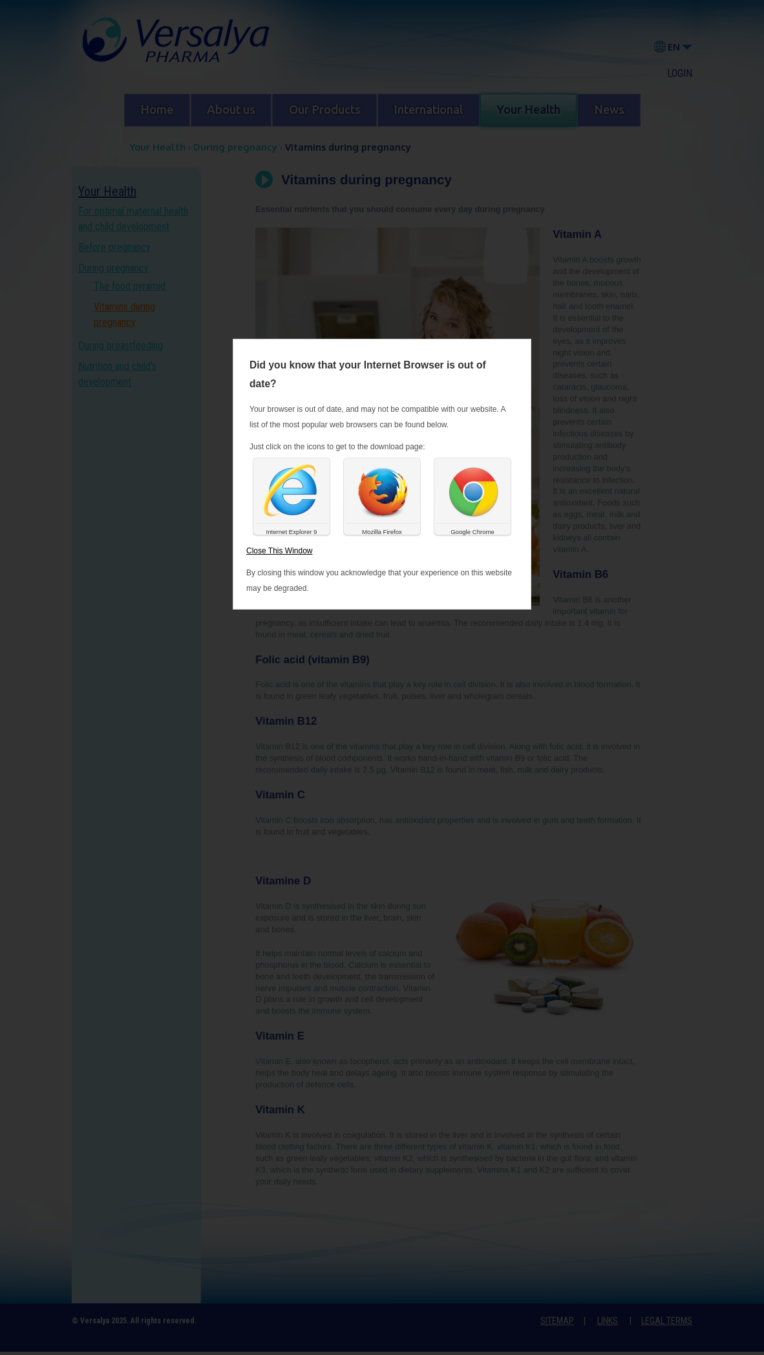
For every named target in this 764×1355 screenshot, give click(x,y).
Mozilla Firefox (382, 531)
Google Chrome (472, 531)
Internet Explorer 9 (291, 531)
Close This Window (279, 550)
